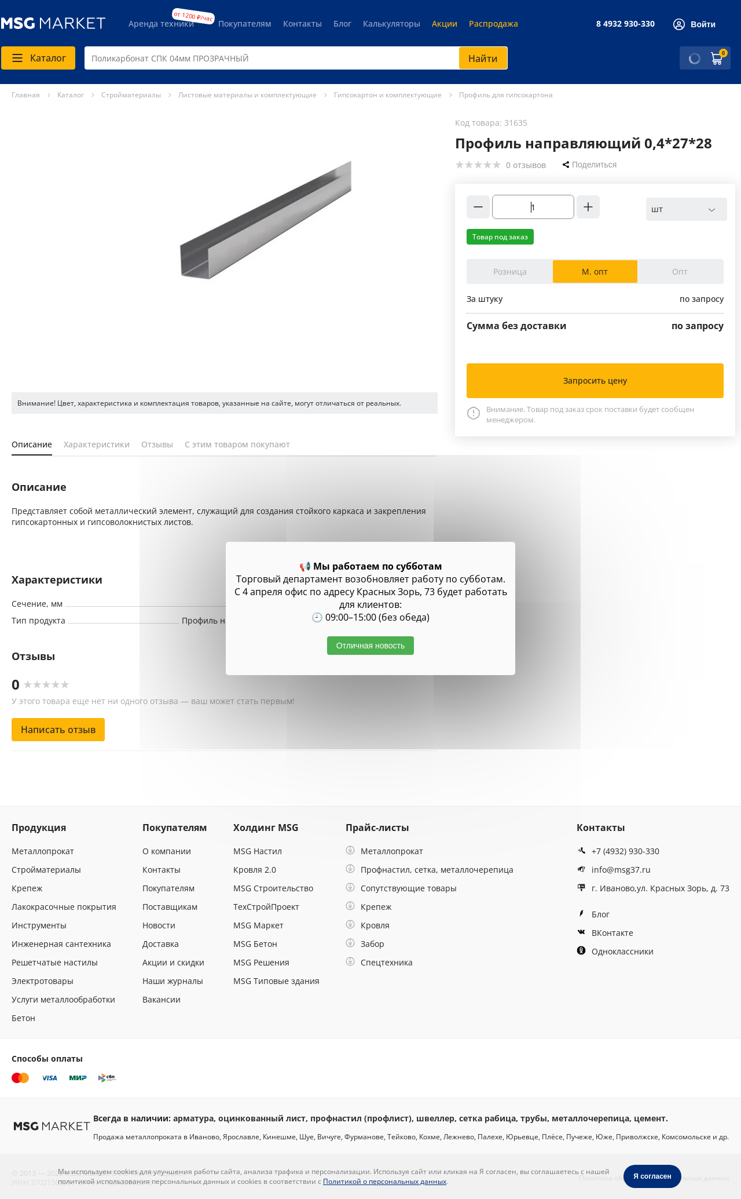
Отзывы (157, 444)
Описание (32, 444)
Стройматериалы (46, 869)
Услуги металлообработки (63, 999)
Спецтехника (379, 962)
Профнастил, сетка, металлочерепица (429, 869)
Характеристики (97, 444)
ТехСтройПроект (266, 906)
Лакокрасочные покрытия (64, 906)
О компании (166, 851)
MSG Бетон (255, 943)
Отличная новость (370, 645)
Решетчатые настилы (55, 962)
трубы (533, 1118)
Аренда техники (161, 23)
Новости (158, 925)
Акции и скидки (173, 962)
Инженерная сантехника (61, 943)
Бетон (23, 1017)
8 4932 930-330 (625, 23)
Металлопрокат (43, 851)
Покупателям (245, 23)
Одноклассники (615, 951)
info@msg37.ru (614, 869)
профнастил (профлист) (361, 1118)
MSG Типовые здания (276, 980)
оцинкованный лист (262, 1118)
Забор (365, 943)
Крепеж (27, 888)
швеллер (435, 1118)
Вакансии (161, 999)
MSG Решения (261, 962)
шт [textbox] (657, 208)
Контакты (302, 23)
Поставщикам (169, 906)
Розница (510, 271)
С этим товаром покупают (237, 444)
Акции (444, 23)
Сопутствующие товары (401, 888)
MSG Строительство (273, 888)
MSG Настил (257, 851)
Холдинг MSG (266, 827)
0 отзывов (526, 164)
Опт (680, 271)
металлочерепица (590, 1118)
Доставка (160, 943)
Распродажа (493, 23)
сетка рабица (487, 1118)
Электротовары (43, 980)
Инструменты (39, 925)
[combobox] (296, 58)
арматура (193, 1118)
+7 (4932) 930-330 (618, 851)
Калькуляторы (391, 23)
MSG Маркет (258, 925)
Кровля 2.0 (254, 869)
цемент (650, 1118)
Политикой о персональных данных (384, 1181)
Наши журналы (172, 980)
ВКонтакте (605, 932)
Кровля (368, 925)
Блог (342, 23)
